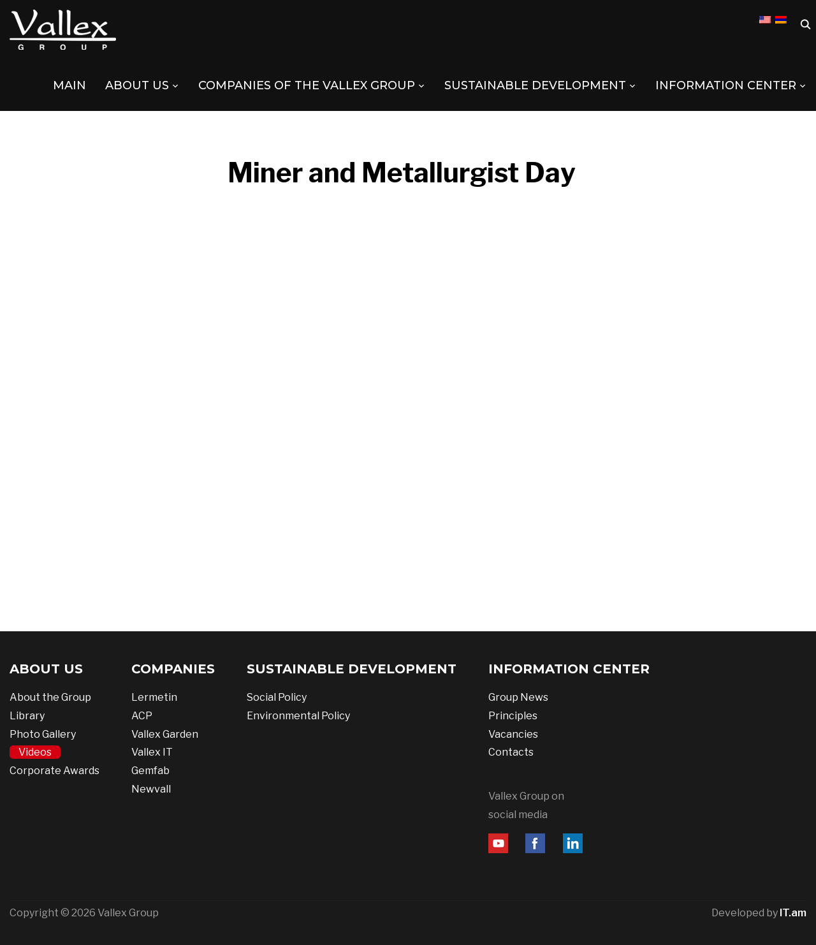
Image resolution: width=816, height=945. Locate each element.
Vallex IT (152, 752)
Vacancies (513, 734)
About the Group (50, 697)
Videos (35, 752)
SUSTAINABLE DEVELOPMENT (535, 85)
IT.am (793, 913)
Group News (518, 697)
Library (27, 716)
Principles (512, 716)
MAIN (69, 85)
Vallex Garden (164, 734)
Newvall (151, 789)
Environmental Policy (298, 716)
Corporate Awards (54, 771)
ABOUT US (137, 85)
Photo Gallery (43, 734)
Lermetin (154, 697)
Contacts (511, 752)
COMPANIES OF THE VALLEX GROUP (306, 85)
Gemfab (150, 771)
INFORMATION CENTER (725, 85)
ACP (141, 716)
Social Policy (277, 697)
